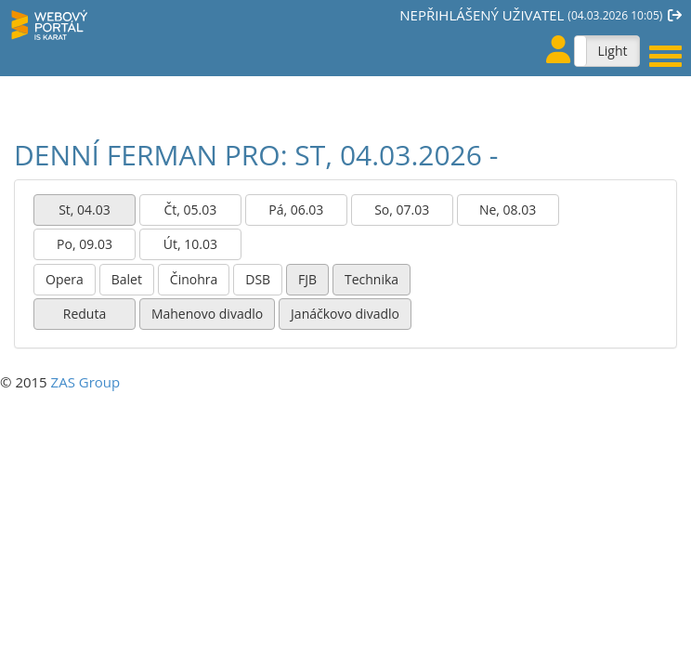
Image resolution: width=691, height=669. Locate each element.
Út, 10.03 (190, 244)
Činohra (193, 279)
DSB (257, 279)
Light (612, 50)
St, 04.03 (85, 209)
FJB (307, 279)
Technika (371, 279)
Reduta (84, 313)
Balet (126, 279)
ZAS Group (86, 382)
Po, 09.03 (84, 244)
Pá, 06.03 (295, 209)
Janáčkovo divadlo (345, 313)
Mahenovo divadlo (207, 313)
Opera (65, 279)
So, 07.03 (401, 209)
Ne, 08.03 (507, 209)
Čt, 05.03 (190, 209)
